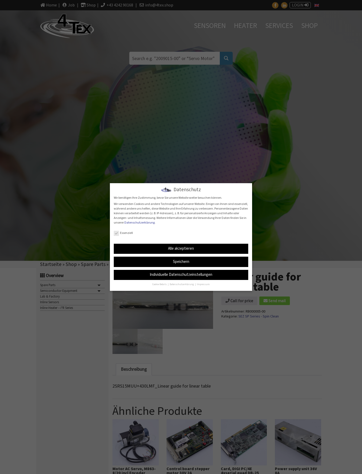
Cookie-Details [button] (159, 284)
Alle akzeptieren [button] (181, 248)
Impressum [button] (203, 284)
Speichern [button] (181, 261)
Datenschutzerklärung (139, 222)
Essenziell (123, 233)
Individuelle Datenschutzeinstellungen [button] (181, 274)
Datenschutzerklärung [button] (182, 284)
